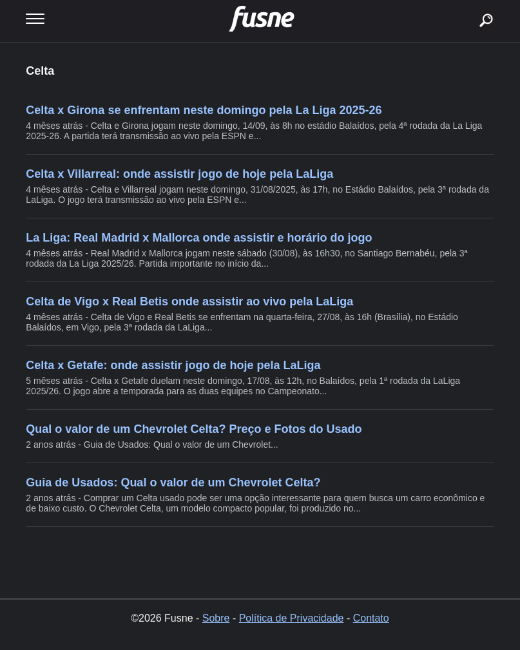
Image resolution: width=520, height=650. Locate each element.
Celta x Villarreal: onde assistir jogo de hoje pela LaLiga (179, 173)
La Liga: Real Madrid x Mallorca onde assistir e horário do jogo (199, 237)
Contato (371, 618)
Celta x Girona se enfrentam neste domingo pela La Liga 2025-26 (203, 110)
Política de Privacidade (291, 618)
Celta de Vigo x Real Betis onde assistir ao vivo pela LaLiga (189, 301)
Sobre (216, 618)
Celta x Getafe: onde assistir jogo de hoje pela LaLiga (173, 365)
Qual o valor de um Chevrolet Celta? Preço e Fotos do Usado (193, 429)
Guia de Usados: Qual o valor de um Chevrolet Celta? (173, 482)
